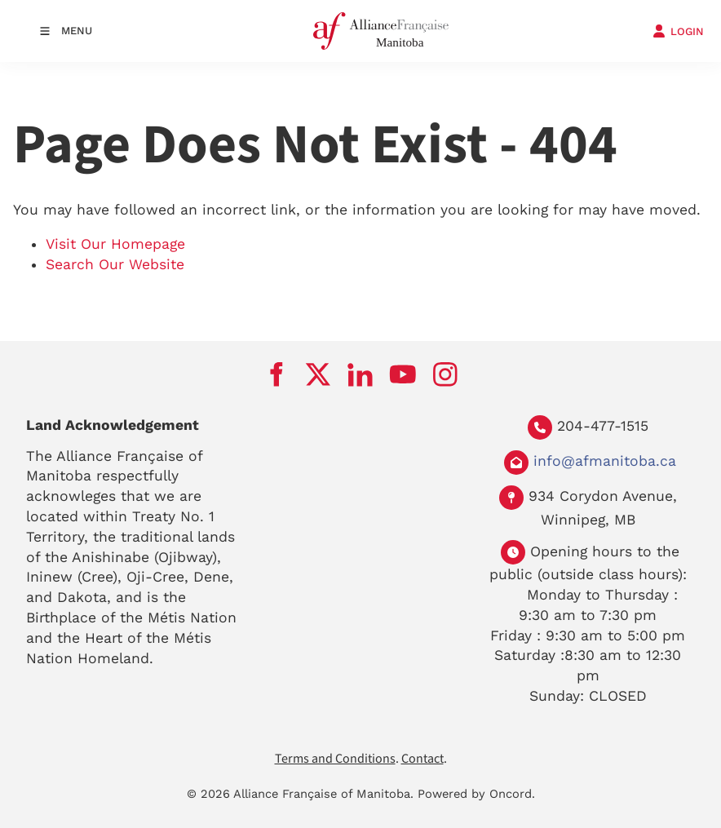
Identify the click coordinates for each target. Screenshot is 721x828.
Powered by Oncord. (476, 793)
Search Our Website (115, 264)
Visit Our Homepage (115, 244)
